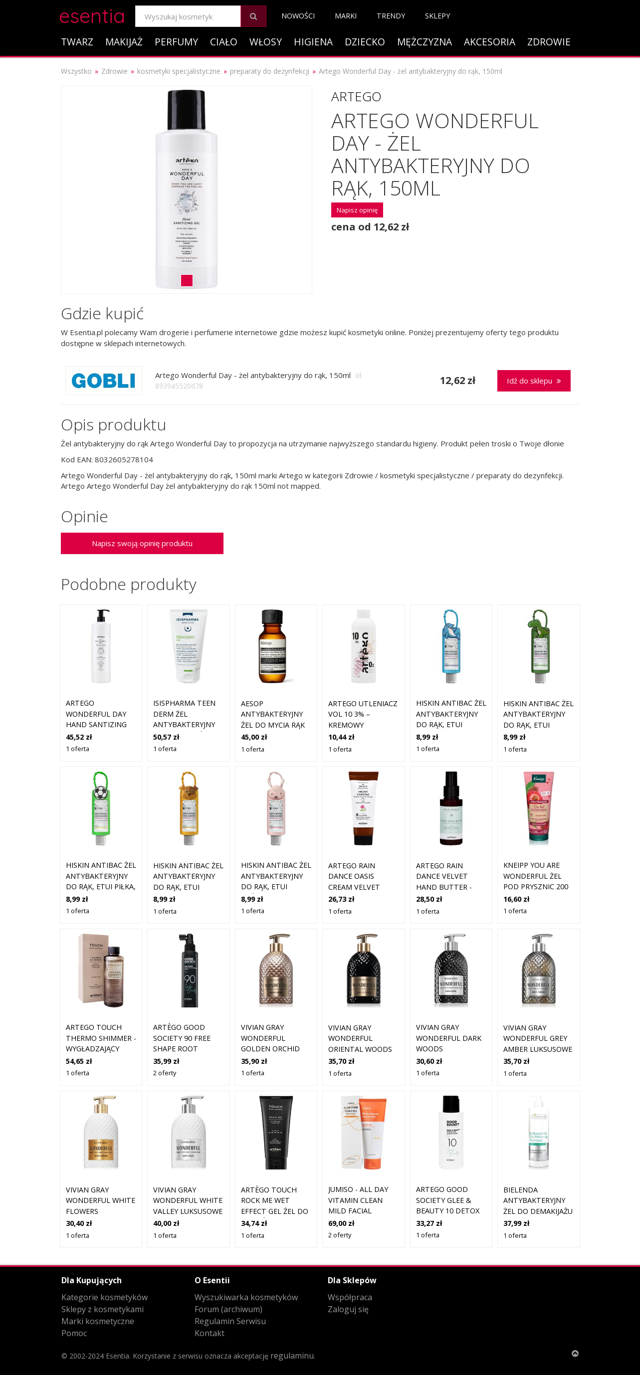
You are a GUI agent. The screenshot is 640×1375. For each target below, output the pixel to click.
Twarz (77, 41)
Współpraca (350, 1297)
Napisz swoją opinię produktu (142, 543)
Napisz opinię (357, 209)
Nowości (298, 15)
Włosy (265, 41)
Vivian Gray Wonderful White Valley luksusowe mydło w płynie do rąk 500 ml (187, 1211)
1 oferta (77, 748)
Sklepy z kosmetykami (102, 1309)
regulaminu (292, 1355)
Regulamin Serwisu (230, 1321)
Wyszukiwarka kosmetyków (246, 1297)
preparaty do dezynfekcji (269, 71)
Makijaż (124, 41)
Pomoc (74, 1333)
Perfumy (176, 41)
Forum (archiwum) (228, 1309)
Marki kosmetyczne (97, 1321)
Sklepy (437, 15)
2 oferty (164, 1072)
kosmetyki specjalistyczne (178, 71)
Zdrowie (549, 41)
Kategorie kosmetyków (104, 1297)
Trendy (391, 15)
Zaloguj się (348, 1309)
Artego (356, 96)
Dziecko (365, 41)
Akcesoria (489, 41)
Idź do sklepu (534, 381)
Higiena (313, 41)
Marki (346, 15)
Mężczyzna (424, 41)
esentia (92, 14)
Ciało (223, 41)
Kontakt (209, 1333)
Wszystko (76, 71)
